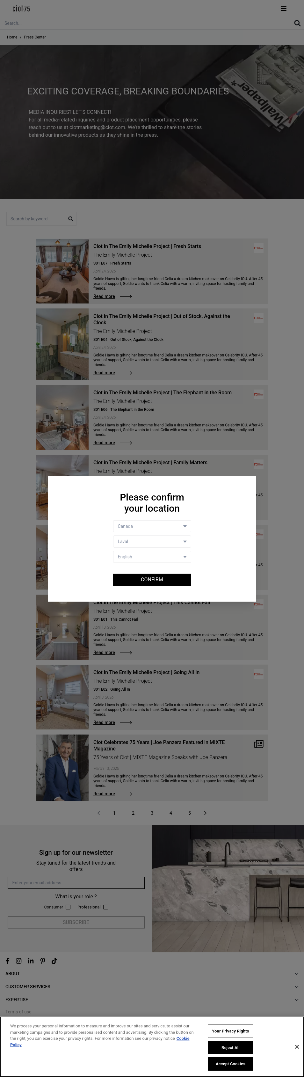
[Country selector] (152, 526)
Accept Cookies (230, 1063)
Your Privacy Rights (230, 1031)
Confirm (152, 579)
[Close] (297, 1047)
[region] (152, 1047)
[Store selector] (152, 541)
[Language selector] (152, 557)
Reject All (230, 1047)
